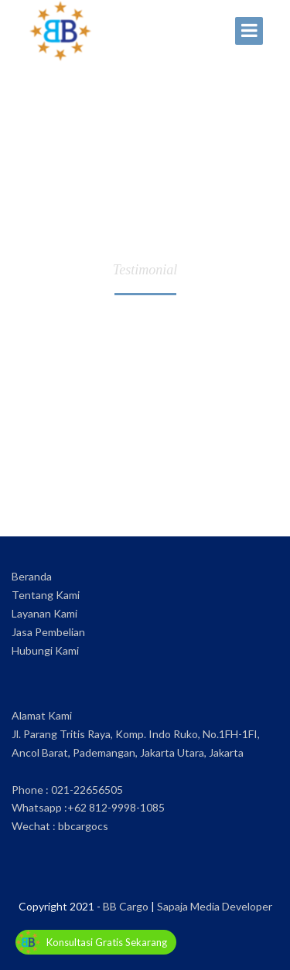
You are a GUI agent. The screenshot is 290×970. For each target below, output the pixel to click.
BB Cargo (125, 906)
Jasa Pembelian (48, 631)
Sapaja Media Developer (214, 906)
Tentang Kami (46, 594)
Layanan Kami (44, 613)
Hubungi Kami (45, 650)
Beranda (32, 576)
